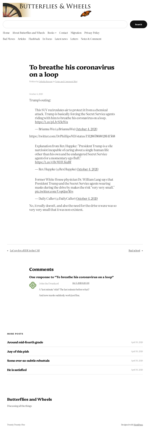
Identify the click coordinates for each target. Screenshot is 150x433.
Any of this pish (18, 351)
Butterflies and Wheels (29, 399)
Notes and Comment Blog (66, 81)
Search (138, 24)
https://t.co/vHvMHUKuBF (53, 162)
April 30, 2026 (137, 342)
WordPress (138, 424)
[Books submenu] (55, 32)
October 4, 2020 (86, 129)
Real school (134, 250)
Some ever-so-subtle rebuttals (28, 360)
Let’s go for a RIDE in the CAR (25, 250)
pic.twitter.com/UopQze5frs (54, 191)
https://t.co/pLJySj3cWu (51, 121)
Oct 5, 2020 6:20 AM (80, 283)
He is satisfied (17, 370)
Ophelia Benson (46, 81)
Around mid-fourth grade (25, 342)
